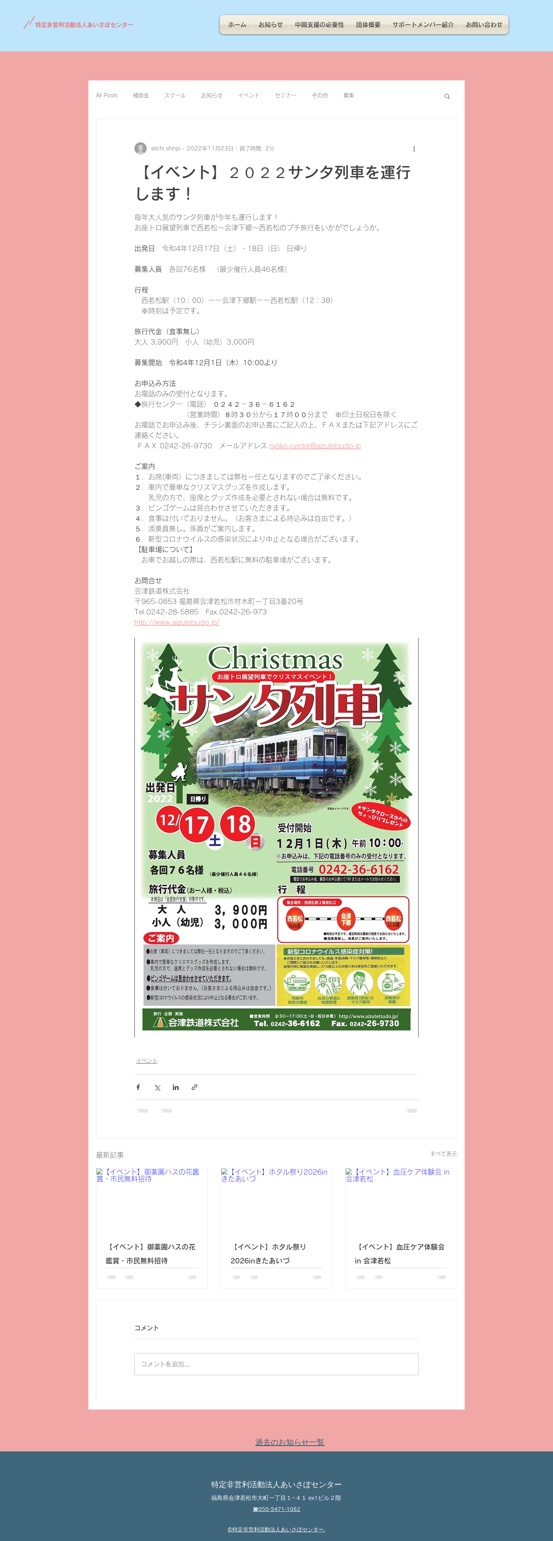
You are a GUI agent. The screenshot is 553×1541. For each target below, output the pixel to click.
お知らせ (212, 95)
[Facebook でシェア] (138, 1087)
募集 (348, 95)
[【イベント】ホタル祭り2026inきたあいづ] (276, 1199)
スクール (175, 95)
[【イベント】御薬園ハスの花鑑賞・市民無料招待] (151, 1199)
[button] (447, 96)
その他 (320, 95)
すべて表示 (443, 1154)
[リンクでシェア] (194, 1087)
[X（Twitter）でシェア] (157, 1087)
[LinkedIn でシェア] (175, 1087)
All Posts (107, 95)
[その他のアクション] (414, 148)
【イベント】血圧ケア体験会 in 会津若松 (400, 1253)
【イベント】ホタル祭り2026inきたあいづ (268, 1253)
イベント (249, 95)
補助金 (141, 95)
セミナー (285, 95)
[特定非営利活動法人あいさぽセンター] (88, 24)
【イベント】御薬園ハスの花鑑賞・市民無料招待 (150, 1253)
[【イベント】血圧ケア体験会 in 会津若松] (401, 1199)
